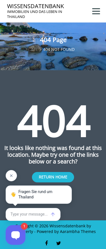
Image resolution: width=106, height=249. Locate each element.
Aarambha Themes (78, 231)
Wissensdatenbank (35, 6)
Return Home (53, 177)
